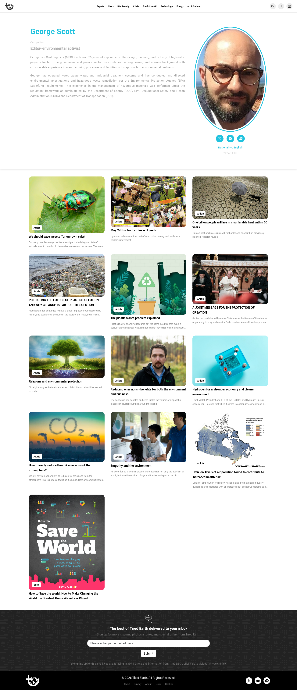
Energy (180, 6)
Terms (158, 683)
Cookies (169, 683)
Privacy (137, 683)
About (127, 683)
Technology (167, 6)
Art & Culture (193, 6)
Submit (148, 653)
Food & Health (150, 6)
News (111, 6)
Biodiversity (123, 6)
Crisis (136, 6)
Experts (100, 6)
